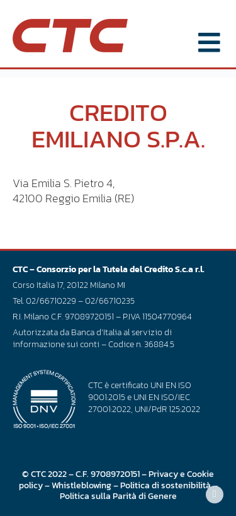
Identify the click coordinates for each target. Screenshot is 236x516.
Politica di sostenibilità (165, 485)
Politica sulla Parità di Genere (118, 496)
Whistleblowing (81, 485)
